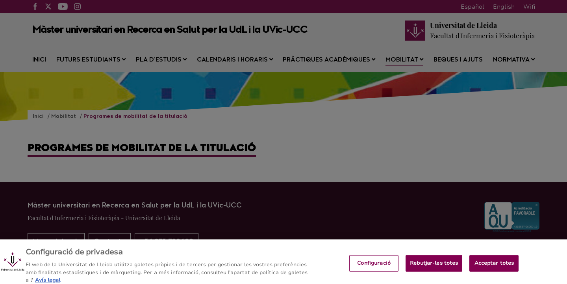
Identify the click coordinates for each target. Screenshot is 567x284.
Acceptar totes (494, 266)
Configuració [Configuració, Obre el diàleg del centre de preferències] (374, 266)
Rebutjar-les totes (434, 266)
